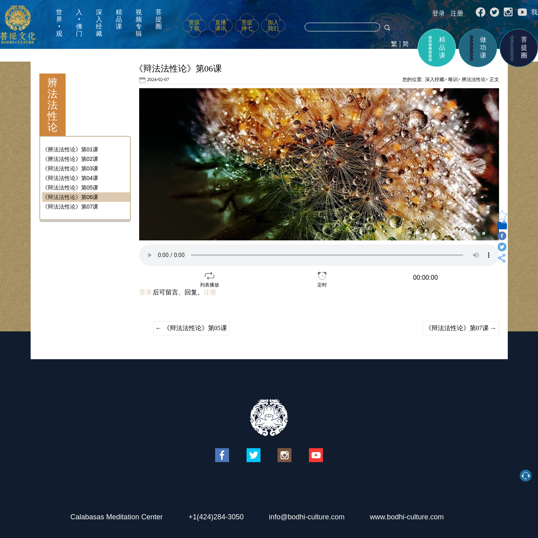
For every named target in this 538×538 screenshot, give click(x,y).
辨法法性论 (474, 79)
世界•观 (59, 23)
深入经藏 (99, 23)
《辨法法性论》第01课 (70, 149)
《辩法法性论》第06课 (70, 197)
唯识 (453, 79)
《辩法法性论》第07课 (70, 206)
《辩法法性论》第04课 (70, 178)
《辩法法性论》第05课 (70, 187)
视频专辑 (139, 23)
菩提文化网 (17, 24)
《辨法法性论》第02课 (70, 159)
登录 (438, 13)
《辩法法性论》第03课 (70, 168)
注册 (457, 13)
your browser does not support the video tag (319, 255)
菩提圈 (158, 19)
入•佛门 (79, 23)
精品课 (119, 19)
